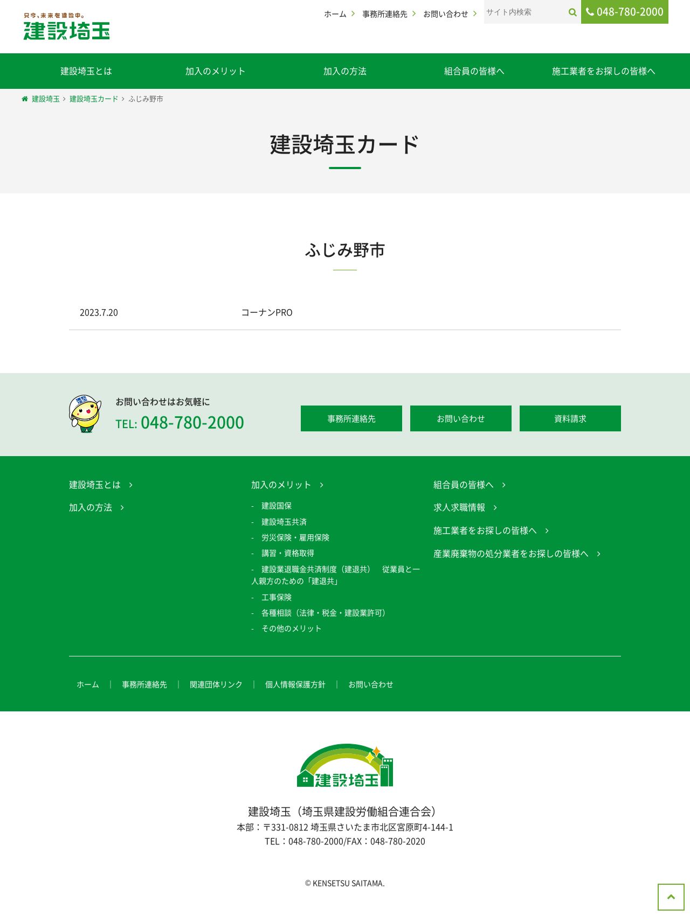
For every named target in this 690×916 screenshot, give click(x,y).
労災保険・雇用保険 (295, 538)
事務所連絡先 (385, 13)
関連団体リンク (216, 685)
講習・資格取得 (287, 554)
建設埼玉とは (86, 70)
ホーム (335, 13)
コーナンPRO (267, 311)
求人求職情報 (459, 508)
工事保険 (276, 597)
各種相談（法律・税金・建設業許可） (325, 614)
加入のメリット (215, 70)
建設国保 (276, 506)
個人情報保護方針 (295, 685)
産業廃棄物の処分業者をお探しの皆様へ (511, 554)
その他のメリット (291, 629)
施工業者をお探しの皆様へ (604, 70)
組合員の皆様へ (474, 70)
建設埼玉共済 (284, 523)
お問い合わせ (445, 13)
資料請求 (570, 420)
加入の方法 (345, 70)
